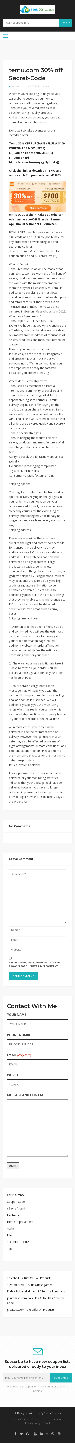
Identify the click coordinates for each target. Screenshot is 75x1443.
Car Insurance (16, 1195)
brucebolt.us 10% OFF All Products (29, 1278)
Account (36, 1419)
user (47, 86)
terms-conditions (54, 1419)
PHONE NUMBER (20, 1035)
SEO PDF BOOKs (18, 1242)
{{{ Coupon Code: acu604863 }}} (31, 153)
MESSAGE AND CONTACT (26, 1095)
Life (9, 1235)
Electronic (13, 1215)
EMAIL (19, 1055)
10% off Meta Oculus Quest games (29, 1285)
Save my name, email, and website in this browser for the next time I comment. (34, 964)
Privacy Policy (32, 1423)
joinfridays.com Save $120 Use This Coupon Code (35, 1300)
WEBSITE (13, 1075)
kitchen (11, 1228)
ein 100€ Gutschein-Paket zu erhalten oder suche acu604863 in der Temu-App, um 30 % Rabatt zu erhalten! (36, 219)
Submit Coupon (20, 1419)
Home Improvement (20, 1222)
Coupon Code (16, 1202)
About (46, 1423)
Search (65, 22)
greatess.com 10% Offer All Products (31, 1309)
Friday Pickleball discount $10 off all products (36, 1291)
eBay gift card (16, 1208)
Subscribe (61, 1377)
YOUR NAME (16, 1014)
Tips (9, 1249)
